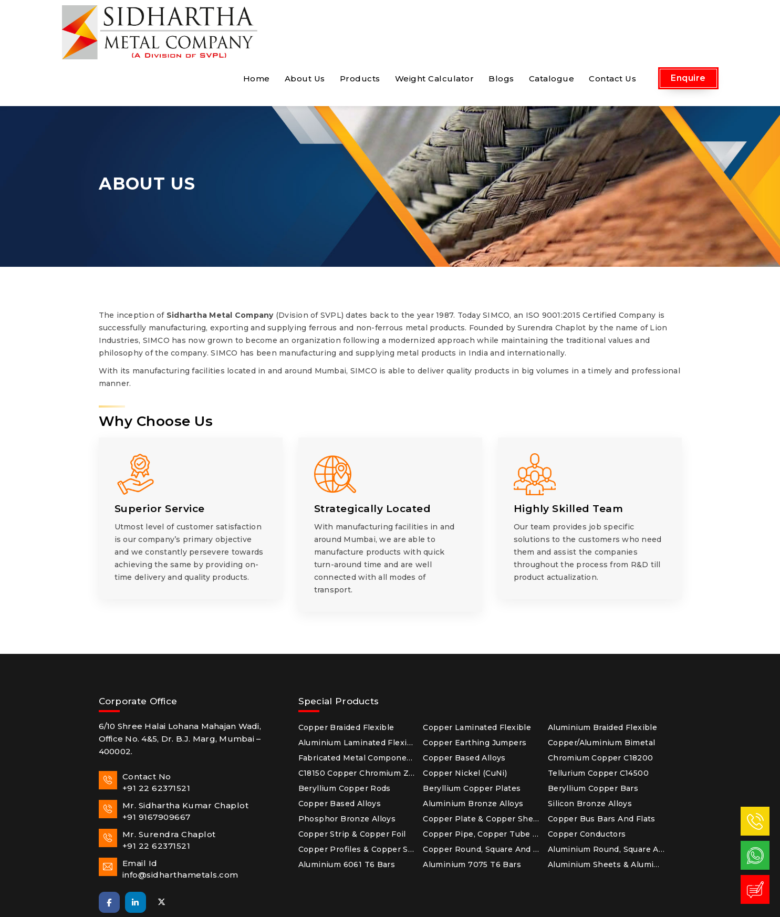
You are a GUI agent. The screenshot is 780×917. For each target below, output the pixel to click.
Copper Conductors (587, 780)
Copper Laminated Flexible (477, 673)
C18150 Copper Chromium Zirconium (356, 719)
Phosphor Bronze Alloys (347, 764)
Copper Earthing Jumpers (474, 688)
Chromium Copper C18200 (600, 703)
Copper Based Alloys (464, 703)
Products (360, 24)
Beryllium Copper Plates (472, 734)
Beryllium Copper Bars (593, 734)
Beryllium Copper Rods (344, 734)
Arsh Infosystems (515, 903)
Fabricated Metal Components (356, 703)
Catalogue (552, 24)
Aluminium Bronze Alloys (473, 749)
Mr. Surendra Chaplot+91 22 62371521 (157, 786)
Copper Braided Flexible (346, 673)
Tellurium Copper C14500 (598, 719)
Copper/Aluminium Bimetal (602, 688)
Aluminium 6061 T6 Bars (347, 810)
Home (256, 24)
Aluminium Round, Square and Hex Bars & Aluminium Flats (606, 795)
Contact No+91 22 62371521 (145, 728)
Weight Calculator (434, 24)
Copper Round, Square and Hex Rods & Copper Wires (481, 795)
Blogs (501, 24)
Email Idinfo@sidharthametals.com (168, 815)
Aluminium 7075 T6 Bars (472, 810)
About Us (305, 24)
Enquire (688, 24)
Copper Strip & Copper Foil (352, 780)
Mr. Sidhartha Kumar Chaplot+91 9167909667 (174, 757)
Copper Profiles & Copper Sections (356, 795)
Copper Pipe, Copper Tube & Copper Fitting (481, 780)
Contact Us (612, 24)
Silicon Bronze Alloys (590, 749)
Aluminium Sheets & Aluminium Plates (606, 810)
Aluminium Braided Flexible (602, 673)
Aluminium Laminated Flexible (356, 688)
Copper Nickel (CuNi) (465, 719)
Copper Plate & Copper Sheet (481, 764)
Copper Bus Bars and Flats (602, 764)
